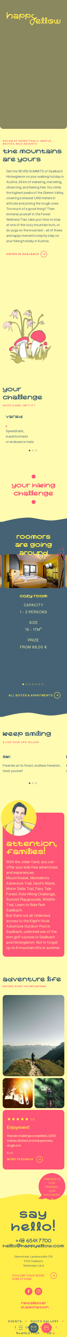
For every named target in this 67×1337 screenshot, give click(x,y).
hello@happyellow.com (33, 1219)
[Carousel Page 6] (39, 658)
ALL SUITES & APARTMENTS (34, 669)
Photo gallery (45, 1295)
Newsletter (28, 1307)
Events (15, 1295)
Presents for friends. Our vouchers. (52, 1162)
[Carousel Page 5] (36, 658)
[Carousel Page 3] (36, 450)
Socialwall (26, 1301)
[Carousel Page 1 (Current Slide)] (29, 450)
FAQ (49, 1301)
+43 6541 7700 (33, 1214)
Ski (33, 737)
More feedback (24, 1133)
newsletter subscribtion (33, 1279)
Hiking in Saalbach (25, 254)
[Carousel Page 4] (33, 658)
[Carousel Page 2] (33, 450)
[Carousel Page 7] (42, 658)
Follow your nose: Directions (33, 1251)
